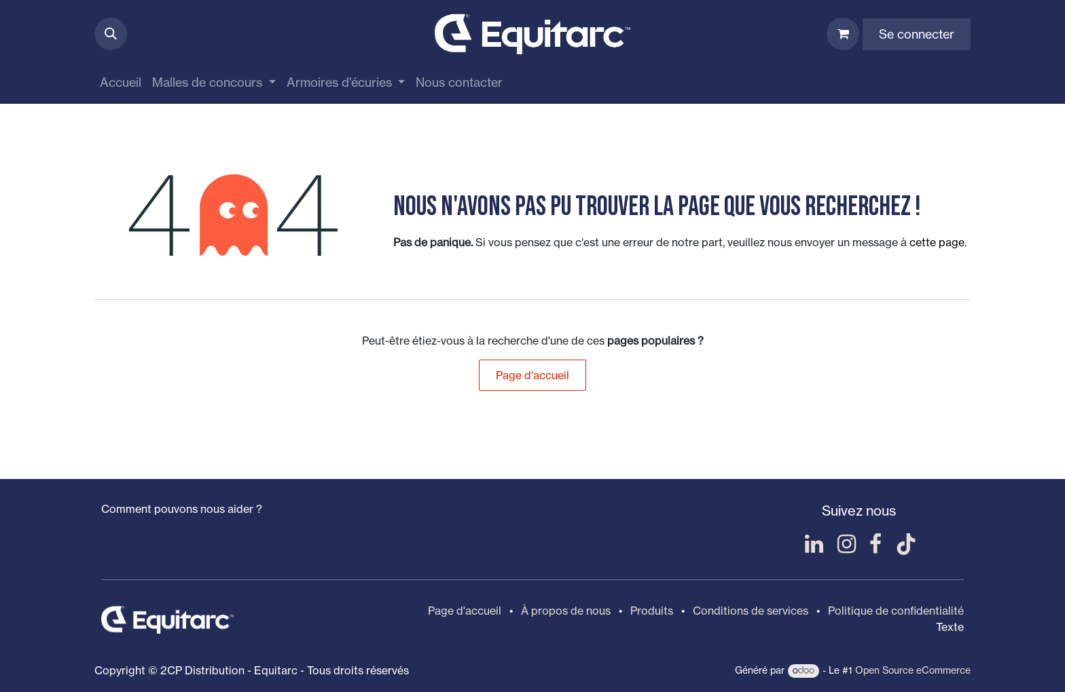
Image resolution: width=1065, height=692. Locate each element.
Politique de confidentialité (896, 610)
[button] (110, 34)
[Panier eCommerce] (843, 34)
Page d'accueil (532, 375)
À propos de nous (566, 610)
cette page (936, 242)
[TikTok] (906, 544)
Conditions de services (750, 610)
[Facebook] (875, 544)
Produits (651, 610)
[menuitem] (120, 82)
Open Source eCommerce (913, 670)
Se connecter (916, 33)
